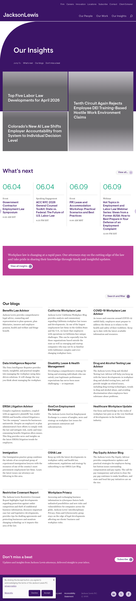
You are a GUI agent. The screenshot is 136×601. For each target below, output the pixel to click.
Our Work (102, 16)
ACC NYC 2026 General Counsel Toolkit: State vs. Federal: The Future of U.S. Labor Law (50, 209)
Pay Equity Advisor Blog (108, 453)
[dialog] (29, 587)
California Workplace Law (64, 311)
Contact (113, 4)
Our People (86, 16)
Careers (70, 4)
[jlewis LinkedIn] (113, 594)
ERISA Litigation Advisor (18, 406)
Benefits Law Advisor (16, 311)
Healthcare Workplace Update (112, 406)
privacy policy (10, 586)
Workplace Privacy (60, 493)
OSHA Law (54, 453)
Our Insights (119, 16)
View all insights (19, 266)
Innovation (81, 4)
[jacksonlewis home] (20, 14)
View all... (123, 172)
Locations (92, 4)
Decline (34, 593)
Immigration (10, 453)
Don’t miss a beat (53, 63)
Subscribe (103, 4)
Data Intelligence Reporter (19, 363)
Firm (63, 4)
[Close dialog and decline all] (54, 579)
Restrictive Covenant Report (21, 493)
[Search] (130, 16)
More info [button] (9, 593)
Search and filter (116, 296)
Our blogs (39, 63)
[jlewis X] (121, 594)
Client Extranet (126, 4)
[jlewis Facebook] (128, 594)
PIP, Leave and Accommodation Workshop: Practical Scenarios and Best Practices (82, 209)
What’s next (28, 63)
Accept (47, 593)
